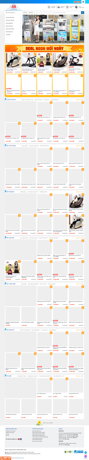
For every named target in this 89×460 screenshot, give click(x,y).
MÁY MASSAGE (13, 23)
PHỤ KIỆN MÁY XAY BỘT (33, 376)
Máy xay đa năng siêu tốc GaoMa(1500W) (43, 69)
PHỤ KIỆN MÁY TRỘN (21, 376)
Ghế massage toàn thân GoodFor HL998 (58, 69)
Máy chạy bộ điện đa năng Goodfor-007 (74, 69)
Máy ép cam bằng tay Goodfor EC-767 (28, 91)
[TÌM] (82, 12)
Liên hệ (7, 435)
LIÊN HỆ (31, 12)
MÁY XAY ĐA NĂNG (33, 237)
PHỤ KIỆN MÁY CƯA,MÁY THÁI (45, 376)
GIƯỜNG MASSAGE (43, 191)
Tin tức (7, 434)
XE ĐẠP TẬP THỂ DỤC (44, 145)
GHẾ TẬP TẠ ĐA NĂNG (33, 145)
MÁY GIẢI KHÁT (13, 26)
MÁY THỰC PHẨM (13, 29)
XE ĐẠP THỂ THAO (13, 17)
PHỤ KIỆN (13, 34)
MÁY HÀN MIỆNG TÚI (36, 330)
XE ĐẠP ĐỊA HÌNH (38, 99)
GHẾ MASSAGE (23, 191)
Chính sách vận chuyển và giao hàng (40, 436)
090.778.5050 (39, 441)
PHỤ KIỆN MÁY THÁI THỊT (59, 376)
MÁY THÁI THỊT (43, 284)
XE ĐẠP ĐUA (46, 99)
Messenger (86, 457)
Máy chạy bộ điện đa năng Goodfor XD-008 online (28, 69)
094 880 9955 (70, 436)
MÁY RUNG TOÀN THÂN (33, 191)
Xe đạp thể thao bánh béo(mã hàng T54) (44, 91)
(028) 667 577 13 (62, 436)
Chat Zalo (85, 453)
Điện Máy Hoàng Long (20, 457)
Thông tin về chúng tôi (11, 431)
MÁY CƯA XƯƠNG (51, 284)
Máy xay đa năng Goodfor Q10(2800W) (74, 91)
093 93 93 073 (70, 434)
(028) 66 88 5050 (62, 437)
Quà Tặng (71, 67)
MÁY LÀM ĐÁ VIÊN (24, 237)
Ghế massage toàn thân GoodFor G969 (12, 69)
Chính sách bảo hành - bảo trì (38, 434)
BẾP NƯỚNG (23, 284)
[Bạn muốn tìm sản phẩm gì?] (66, 12)
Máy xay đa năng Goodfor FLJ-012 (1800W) (60, 91)
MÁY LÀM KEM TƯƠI (43, 237)
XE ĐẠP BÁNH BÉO (54, 99)
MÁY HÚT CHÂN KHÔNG (25, 330)
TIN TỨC (25, 12)
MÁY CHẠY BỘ (25, 145)
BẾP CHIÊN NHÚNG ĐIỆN (33, 284)
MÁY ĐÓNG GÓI (13, 31)
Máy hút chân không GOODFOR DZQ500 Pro (13, 91)
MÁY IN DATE (44, 330)
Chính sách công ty (10, 432)
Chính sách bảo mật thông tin (38, 435)
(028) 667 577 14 (62, 434)
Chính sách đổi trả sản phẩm (38, 432)
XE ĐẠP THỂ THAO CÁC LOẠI (27, 99)
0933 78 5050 (62, 439)
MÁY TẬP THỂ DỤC (13, 20)
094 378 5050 (70, 437)
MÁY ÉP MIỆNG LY (53, 330)
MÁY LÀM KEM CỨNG (53, 237)
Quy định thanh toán (36, 431)
